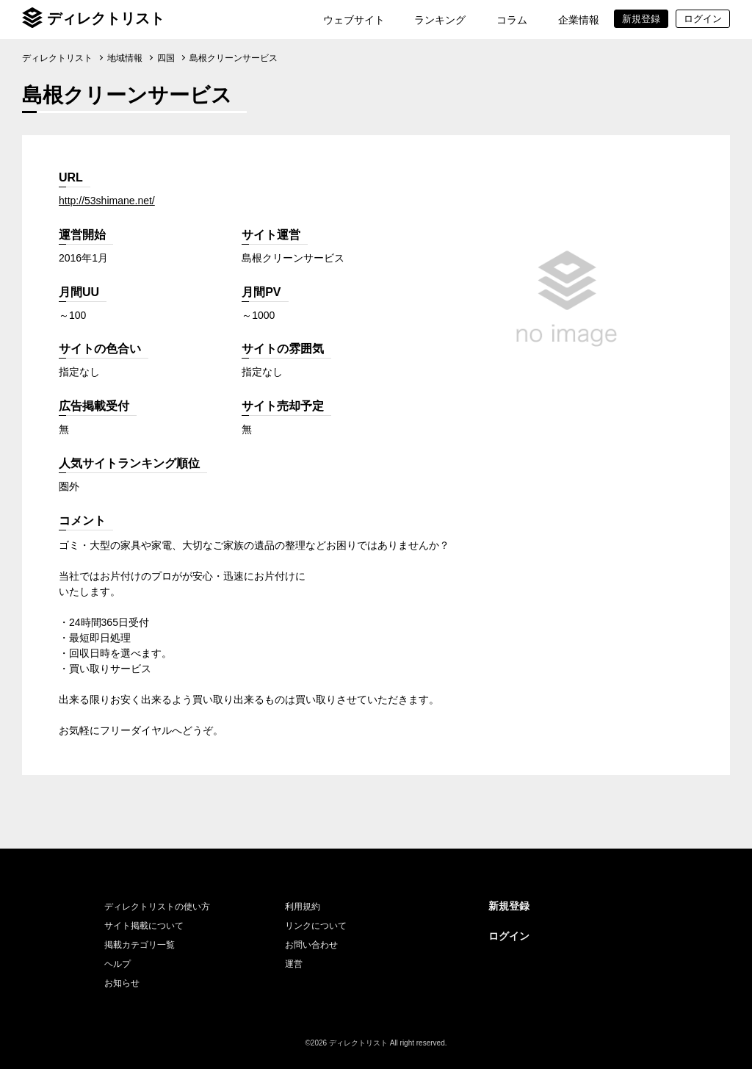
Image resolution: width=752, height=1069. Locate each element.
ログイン (508, 936)
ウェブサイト (354, 20)
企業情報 (578, 20)
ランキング (440, 20)
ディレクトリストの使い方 (157, 906)
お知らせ (122, 983)
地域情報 (124, 58)
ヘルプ (117, 964)
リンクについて (316, 925)
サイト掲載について (144, 925)
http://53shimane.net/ (107, 200)
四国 (166, 58)
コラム (511, 20)
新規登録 (508, 906)
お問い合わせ (311, 944)
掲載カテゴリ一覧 (139, 944)
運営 (294, 964)
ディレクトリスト (105, 18)
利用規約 (302, 906)
